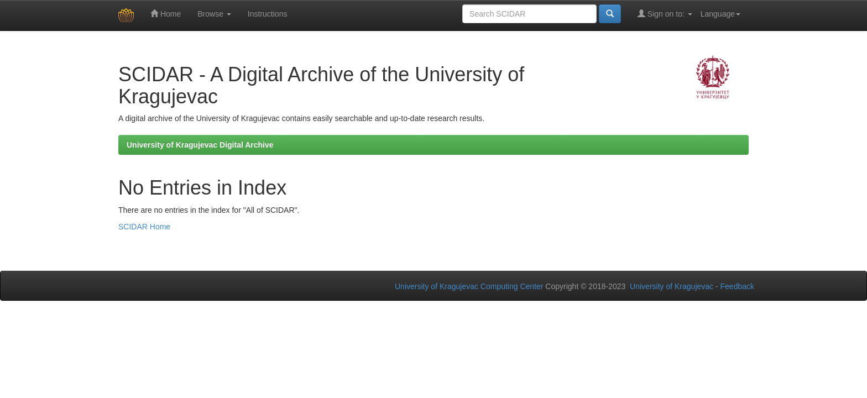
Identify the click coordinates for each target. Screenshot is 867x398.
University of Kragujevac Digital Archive (200, 144)
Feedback (737, 286)
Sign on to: (665, 13)
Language (720, 13)
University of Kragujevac (671, 286)
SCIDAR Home (144, 226)
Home (165, 13)
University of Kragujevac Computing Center (469, 286)
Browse (214, 13)
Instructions (268, 13)
